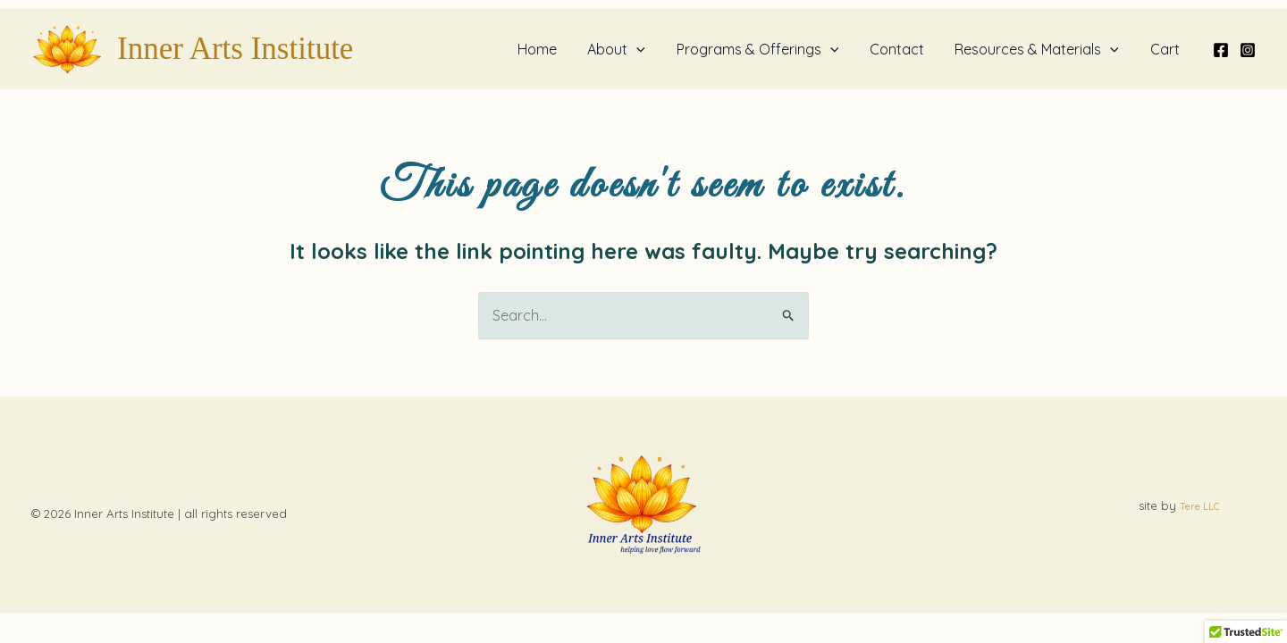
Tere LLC (1200, 506)
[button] (647, 49)
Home (549, 49)
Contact (902, 49)
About (627, 49)
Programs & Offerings (766, 49)
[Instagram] (1248, 50)
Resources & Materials (1040, 49)
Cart (1166, 49)
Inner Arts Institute (235, 48)
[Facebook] (1221, 50)
